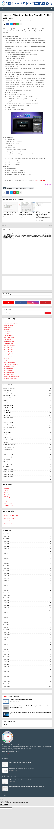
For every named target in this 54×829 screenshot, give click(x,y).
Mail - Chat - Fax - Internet (27, 435)
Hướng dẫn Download (27, 422)
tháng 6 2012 (27, 622)
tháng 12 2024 (27, 543)
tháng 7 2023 (27, 561)
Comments (16, 696)
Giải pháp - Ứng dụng (27, 405)
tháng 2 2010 (27, 647)
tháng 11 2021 (27, 575)
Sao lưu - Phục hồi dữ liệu (27, 444)
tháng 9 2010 (27, 637)
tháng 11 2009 (27, 654)
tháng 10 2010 (27, 634)
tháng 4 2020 (27, 612)
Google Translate (8, 368)
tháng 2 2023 (27, 568)
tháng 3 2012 (27, 625)
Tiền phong (7, 497)
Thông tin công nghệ (27, 454)
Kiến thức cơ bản (27, 432)
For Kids (27, 400)
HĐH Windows (31, 188)
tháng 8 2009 (27, 661)
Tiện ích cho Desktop (27, 462)
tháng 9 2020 (27, 600)
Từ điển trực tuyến (8, 343)
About (51, 795)
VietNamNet (7, 488)
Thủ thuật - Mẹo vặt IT (27, 457)
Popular (5, 696)
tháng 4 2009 (27, 671)
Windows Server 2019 (27, 476)
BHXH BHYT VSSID (9, 337)
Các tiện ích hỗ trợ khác (27, 393)
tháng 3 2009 (27, 674)
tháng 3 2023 (27, 566)
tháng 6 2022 (27, 573)
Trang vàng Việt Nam (9, 356)
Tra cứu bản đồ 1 (8, 347)
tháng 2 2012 (27, 627)
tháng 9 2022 (27, 570)
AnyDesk (6, 329)
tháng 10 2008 (27, 686)
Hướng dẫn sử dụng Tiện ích (27, 427)
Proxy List (6, 358)
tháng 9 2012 (27, 617)
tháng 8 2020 (27, 602)
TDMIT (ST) (48, 184)
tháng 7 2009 (27, 664)
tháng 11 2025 (27, 536)
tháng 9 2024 (27, 546)
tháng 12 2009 (27, 652)
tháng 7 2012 (27, 620)
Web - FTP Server (27, 466)
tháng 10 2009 (27, 656)
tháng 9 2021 (27, 580)
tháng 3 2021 (27, 585)
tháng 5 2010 (27, 642)
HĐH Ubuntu (27, 410)
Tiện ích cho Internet (27, 464)
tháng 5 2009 (27, 669)
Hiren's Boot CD (27, 420)
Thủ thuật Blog (27, 459)
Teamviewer (7, 333)
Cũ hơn (50, 225)
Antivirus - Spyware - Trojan (27, 388)
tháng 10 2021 (27, 578)
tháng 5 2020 (27, 610)
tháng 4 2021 (27, 583)
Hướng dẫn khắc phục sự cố (27, 425)
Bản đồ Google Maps (9, 345)
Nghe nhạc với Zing (9, 518)
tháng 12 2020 (27, 593)
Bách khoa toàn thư (9, 341)
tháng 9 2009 (27, 659)
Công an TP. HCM (8, 501)
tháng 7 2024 (27, 551)
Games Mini (27, 403)
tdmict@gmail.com (8, 753)
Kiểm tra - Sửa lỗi (27, 430)
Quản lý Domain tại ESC (10, 372)
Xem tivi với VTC (8, 521)
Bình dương (7, 499)
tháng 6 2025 (27, 541)
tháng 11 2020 (27, 595)
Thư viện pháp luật (8, 339)
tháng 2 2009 (27, 676)
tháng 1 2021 (27, 590)
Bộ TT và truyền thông (9, 362)
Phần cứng (27, 442)
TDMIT (5, 20)
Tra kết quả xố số (8, 354)
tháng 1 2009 (27, 679)
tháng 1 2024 (27, 556)
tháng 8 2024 (27, 548)
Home (46, 795)
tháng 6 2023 (27, 563)
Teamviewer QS (8, 331)
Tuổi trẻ (6, 490)
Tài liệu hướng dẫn (27, 449)
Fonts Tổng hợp (8, 327)
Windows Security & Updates (11, 364)
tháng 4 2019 (27, 615)
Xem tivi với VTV (8, 523)
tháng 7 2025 (27, 538)
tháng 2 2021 (27, 588)
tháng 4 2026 (27, 534)
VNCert (6, 360)
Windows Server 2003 (27, 469)
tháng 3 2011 (27, 629)
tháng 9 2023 (27, 558)
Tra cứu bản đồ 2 (8, 350)
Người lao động (8, 503)
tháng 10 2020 (27, 597)
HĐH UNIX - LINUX (27, 412)
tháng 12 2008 (27, 681)
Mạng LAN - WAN (27, 437)
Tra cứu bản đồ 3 (8, 352)
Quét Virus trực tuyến (9, 366)
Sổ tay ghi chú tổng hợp (27, 447)
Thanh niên (7, 494)
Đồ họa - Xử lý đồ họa (27, 398)
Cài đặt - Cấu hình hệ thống (27, 395)
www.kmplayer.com (40, 180)
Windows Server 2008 (27, 471)
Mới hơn (4, 225)
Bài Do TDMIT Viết (25, 20)
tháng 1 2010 (27, 649)
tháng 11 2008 (27, 684)
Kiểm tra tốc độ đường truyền (11, 376)
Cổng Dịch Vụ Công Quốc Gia (11, 323)
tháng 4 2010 (27, 644)
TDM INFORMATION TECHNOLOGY (17, 795)
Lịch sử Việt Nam (8, 370)
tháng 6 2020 (27, 607)
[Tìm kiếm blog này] (24, 313)
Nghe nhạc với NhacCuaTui (11, 515)
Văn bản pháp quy (8, 335)
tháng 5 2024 (27, 553)
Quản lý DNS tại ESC (9, 374)
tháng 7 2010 (27, 639)
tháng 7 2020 (27, 605)
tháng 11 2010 (27, 632)
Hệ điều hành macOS (27, 417)
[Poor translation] (5, 804)
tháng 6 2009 (27, 666)
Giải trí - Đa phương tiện (21, 188)
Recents (10, 696)
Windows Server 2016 (27, 474)
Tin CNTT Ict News (8, 505)
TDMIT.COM (27, 452)
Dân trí (6, 492)
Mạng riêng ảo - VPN (27, 439)
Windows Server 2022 (27, 479)
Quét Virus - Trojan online (10, 378)
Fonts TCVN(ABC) (8, 325)
